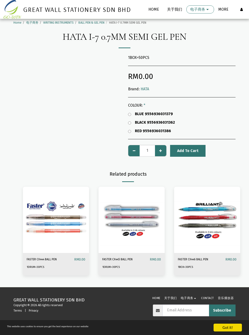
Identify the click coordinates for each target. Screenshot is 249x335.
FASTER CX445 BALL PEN (123, 259)
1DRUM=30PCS (36, 267)
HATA (145, 89)
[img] (56, 220)
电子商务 (32, 22)
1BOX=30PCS (186, 267)
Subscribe (222, 310)
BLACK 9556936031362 (151, 122)
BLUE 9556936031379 (150, 114)
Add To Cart (187, 150)
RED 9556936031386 (149, 131)
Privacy (33, 310)
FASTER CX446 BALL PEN (198, 259)
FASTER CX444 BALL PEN (47, 259)
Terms (17, 310)
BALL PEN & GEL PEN (91, 22)
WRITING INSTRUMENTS (58, 22)
